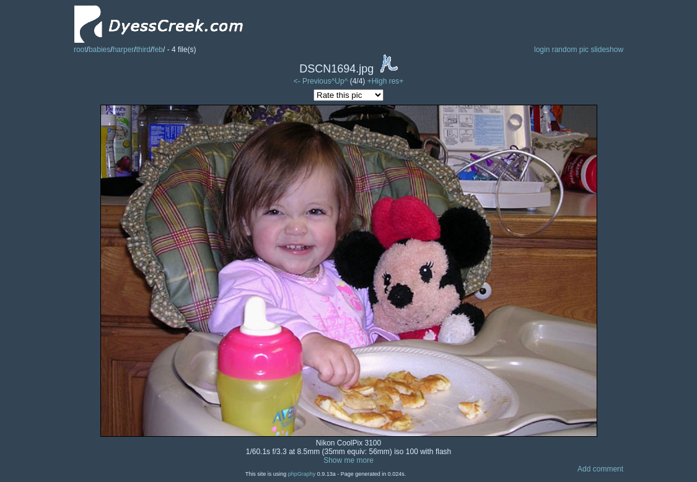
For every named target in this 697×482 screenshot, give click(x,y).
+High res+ (385, 81)
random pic (570, 49)
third (143, 49)
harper (123, 49)
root (80, 49)
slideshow (606, 49)
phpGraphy (302, 474)
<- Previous (312, 81)
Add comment (600, 469)
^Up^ (339, 81)
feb (157, 49)
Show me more (348, 460)
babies (99, 49)
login (542, 49)
